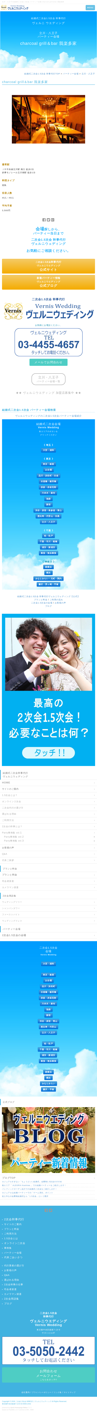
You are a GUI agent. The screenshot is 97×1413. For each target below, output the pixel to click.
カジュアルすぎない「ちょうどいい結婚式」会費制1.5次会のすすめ (32, 1182)
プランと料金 (40, 599)
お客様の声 (60, 603)
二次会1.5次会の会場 (41, 603)
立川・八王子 (88, 74)
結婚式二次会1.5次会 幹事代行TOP (42, 74)
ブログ (48, 606)
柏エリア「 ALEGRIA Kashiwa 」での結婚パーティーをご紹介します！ (34, 1185)
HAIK (32, 1410)
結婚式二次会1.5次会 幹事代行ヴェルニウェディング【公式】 (48, 596)
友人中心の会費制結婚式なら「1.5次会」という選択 (25, 1196)
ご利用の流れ (56, 599)
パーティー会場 (71, 74)
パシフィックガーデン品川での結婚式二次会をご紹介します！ (29, 1189)
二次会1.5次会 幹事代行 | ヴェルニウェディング (33, 1401)
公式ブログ (9, 1102)
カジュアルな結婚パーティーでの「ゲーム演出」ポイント (27, 1193)
